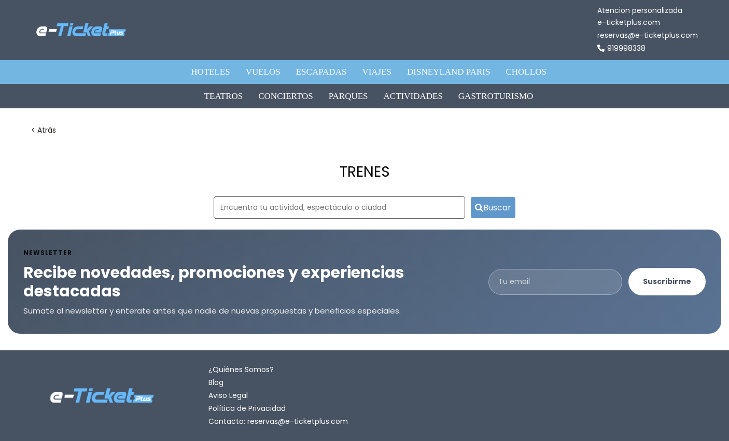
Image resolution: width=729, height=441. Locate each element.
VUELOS (263, 72)
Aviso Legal (228, 395)
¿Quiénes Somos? (241, 369)
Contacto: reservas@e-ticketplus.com (278, 421)
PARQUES (348, 96)
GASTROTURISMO (496, 96)
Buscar (493, 208)
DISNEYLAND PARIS (448, 72)
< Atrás (43, 130)
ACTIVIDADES (413, 96)
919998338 (621, 48)
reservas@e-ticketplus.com (647, 35)
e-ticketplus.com (628, 22)
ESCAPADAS (321, 72)
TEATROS (223, 96)
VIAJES (376, 72)
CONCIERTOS (285, 96)
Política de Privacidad (247, 408)
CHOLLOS (526, 72)
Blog (215, 382)
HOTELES (210, 72)
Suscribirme (667, 281)
